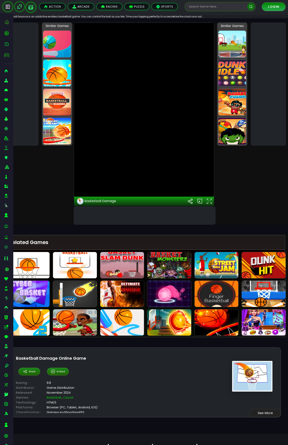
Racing (109, 6)
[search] (250, 6)
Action (52, 6)
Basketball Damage (106, 302)
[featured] (8, 44)
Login (273, 6)
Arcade (81, 6)
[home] (8, 22)
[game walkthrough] (30, 7)
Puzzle (137, 6)
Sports (164, 6)
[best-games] (8, 33)
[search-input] (217, 6)
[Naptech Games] (19, 6)
